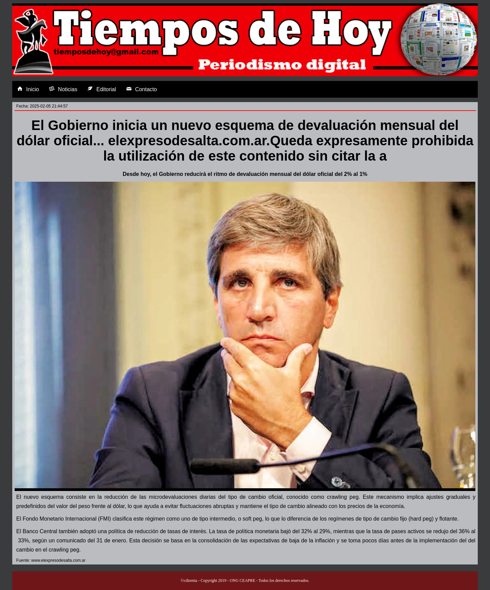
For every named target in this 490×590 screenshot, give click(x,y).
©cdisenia (189, 580)
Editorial (101, 89)
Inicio (28, 89)
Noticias (63, 89)
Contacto (141, 89)
